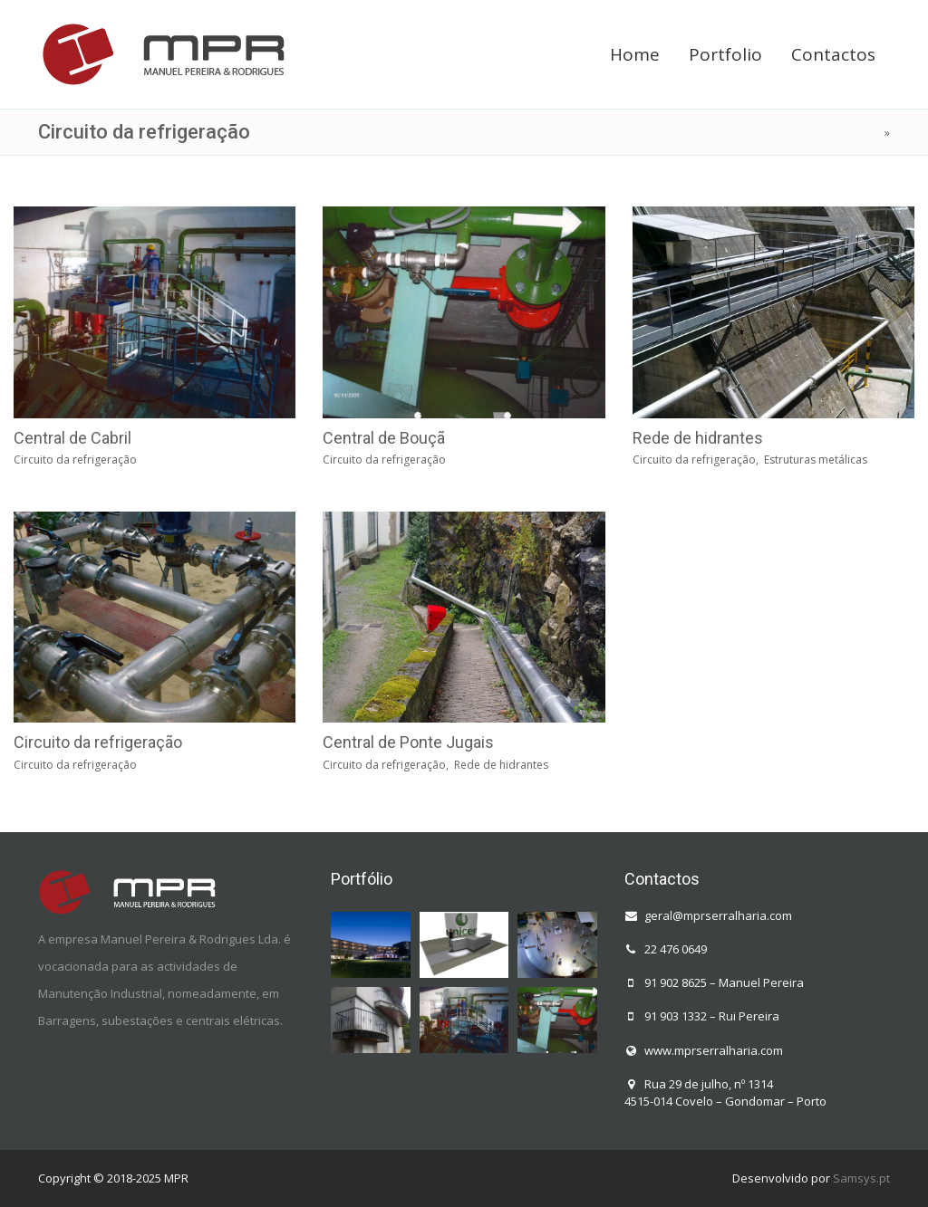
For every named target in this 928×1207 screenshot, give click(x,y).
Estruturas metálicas (815, 459)
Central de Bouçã (384, 437)
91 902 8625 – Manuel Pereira (724, 982)
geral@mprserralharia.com (718, 915)
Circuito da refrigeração (75, 459)
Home (635, 54)
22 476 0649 (675, 949)
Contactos (833, 54)
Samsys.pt (861, 1178)
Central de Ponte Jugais (408, 742)
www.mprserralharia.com (713, 1050)
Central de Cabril (72, 437)
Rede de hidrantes (698, 437)
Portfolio (725, 54)
